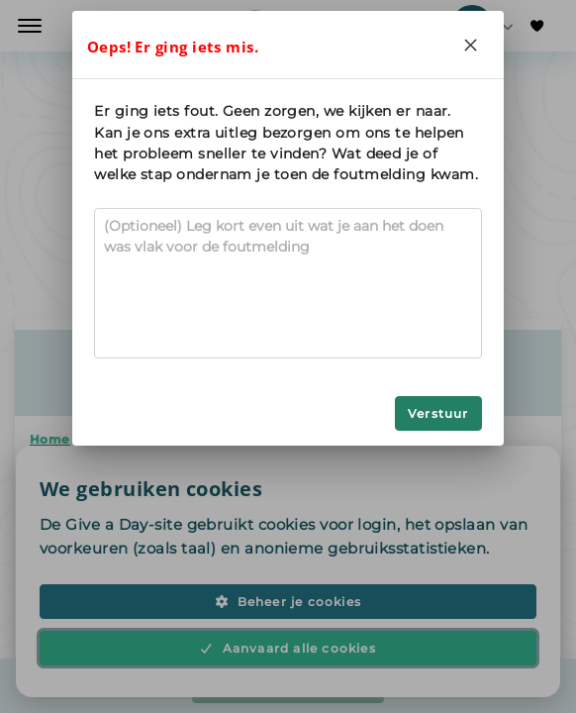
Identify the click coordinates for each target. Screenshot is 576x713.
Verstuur (438, 413)
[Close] (471, 44)
